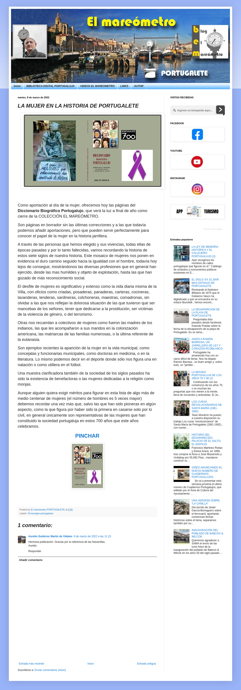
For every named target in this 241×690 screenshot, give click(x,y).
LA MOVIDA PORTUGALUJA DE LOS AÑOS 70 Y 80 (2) (207, 375)
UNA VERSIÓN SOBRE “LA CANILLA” (206, 502)
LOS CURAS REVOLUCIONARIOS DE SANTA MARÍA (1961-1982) (207, 406)
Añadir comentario (30, 560)
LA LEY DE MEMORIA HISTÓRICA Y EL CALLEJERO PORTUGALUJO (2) (205, 251)
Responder (34, 551)
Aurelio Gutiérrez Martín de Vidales (50, 536)
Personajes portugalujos (41, 513)
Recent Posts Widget (213, 229)
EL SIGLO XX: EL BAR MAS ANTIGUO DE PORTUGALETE (205, 283)
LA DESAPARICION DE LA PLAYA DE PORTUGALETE (206, 312)
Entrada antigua (146, 663)
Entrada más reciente (31, 663)
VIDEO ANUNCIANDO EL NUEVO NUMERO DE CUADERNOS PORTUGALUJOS (207, 472)
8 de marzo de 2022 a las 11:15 (92, 536)
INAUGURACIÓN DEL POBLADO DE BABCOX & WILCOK (207, 533)
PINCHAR (87, 436)
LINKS (124, 86)
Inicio (17, 86)
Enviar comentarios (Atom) (50, 670)
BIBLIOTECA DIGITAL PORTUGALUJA (50, 86)
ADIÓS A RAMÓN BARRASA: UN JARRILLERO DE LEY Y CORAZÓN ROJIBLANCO (207, 344)
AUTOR (138, 86)
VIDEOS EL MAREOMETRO (97, 86)
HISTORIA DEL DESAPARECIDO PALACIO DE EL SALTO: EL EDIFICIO (206, 439)
